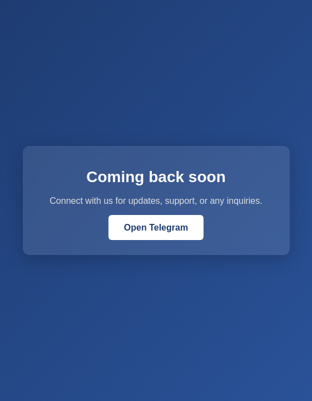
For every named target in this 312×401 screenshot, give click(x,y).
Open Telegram (156, 227)
